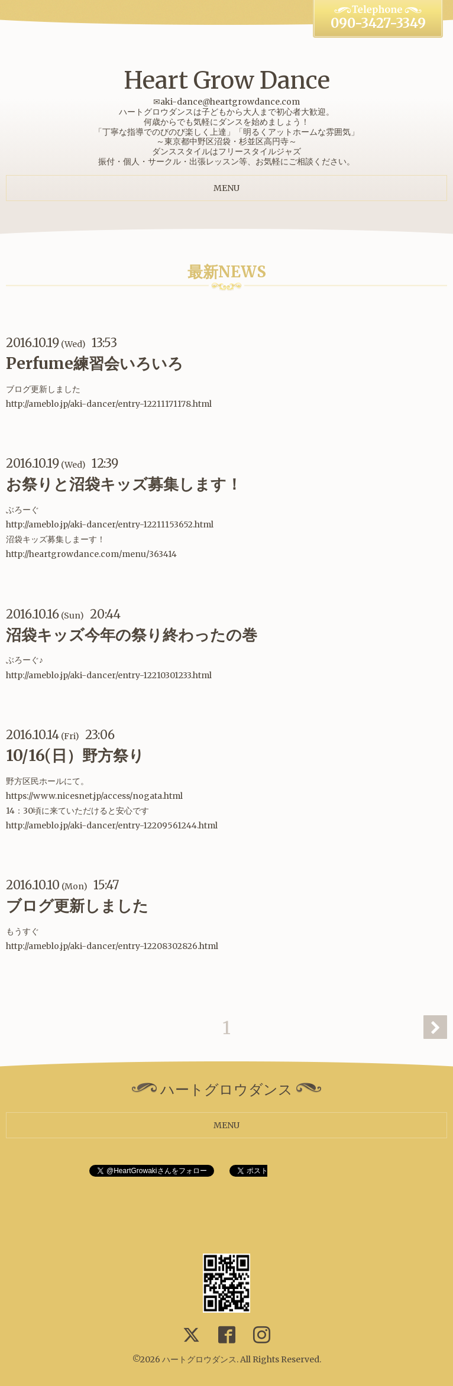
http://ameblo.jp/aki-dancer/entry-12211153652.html (109, 524)
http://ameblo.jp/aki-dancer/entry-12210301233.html (109, 675)
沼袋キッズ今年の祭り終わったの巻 (131, 635)
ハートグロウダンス (199, 1359)
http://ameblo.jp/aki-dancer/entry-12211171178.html (109, 404)
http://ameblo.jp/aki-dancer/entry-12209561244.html (112, 825)
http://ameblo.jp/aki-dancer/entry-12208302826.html (112, 946)
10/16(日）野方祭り (75, 755)
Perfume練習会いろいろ (94, 363)
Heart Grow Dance (227, 80)
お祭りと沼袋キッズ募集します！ (124, 484)
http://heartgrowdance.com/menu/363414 (91, 554)
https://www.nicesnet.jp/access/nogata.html (94, 796)
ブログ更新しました (77, 905)
